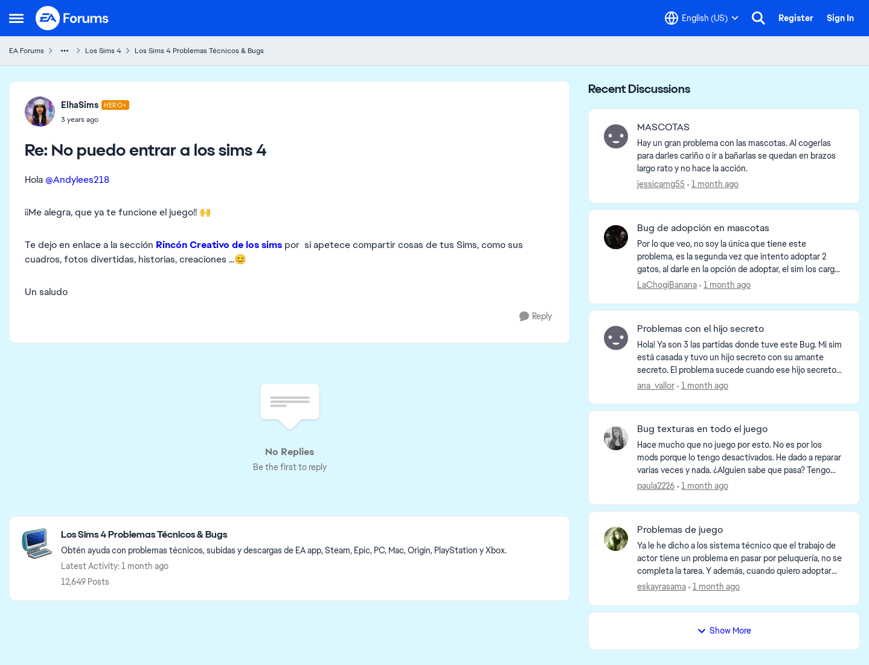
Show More (724, 630)
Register (795, 18)
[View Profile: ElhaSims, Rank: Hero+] (40, 112)
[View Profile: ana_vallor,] (616, 338)
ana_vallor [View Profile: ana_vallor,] (656, 385)
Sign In (840, 18)
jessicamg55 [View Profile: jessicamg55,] (661, 184)
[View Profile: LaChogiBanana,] (616, 237)
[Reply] (535, 316)
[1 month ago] (713, 184)
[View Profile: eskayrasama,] (616, 539)
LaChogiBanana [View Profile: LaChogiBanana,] (667, 284)
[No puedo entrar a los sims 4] (95, 119)
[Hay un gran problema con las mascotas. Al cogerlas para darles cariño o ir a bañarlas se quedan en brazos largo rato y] (740, 156)
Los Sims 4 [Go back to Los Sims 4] (103, 51)
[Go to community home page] (72, 18)
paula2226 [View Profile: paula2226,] (656, 485)
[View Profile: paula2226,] (616, 438)
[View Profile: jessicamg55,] (616, 136)
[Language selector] (701, 18)
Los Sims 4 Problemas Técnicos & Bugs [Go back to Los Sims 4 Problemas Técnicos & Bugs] (199, 51)
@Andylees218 (77, 179)
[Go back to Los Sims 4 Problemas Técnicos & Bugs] (284, 535)
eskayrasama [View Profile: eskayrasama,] (661, 586)
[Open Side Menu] (16, 18)
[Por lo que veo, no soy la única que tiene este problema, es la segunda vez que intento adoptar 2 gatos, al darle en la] (740, 257)
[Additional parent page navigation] (64, 50)
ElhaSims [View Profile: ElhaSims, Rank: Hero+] (79, 105)
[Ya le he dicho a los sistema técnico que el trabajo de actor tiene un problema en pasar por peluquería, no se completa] (740, 558)
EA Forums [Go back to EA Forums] (26, 51)
